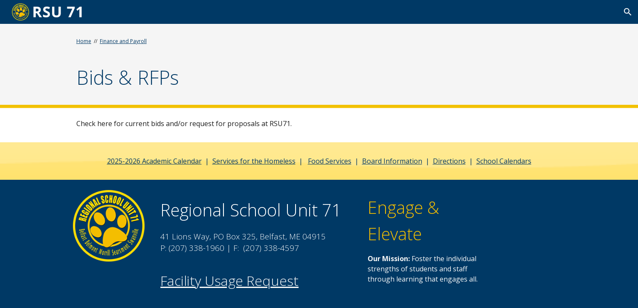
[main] (214, 64)
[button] (628, 12)
